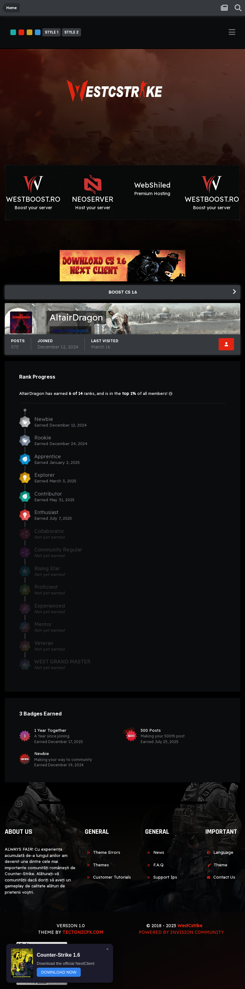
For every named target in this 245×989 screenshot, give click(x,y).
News (154, 852)
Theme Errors (102, 852)
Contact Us (220, 877)
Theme (216, 864)
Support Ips (161, 877)
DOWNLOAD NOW (58, 972)
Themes (97, 864)
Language (219, 852)
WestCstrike (189, 925)
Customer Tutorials (108, 877)
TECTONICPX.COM (83, 932)
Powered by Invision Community (181, 932)
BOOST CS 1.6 (122, 292)
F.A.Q (154, 864)
